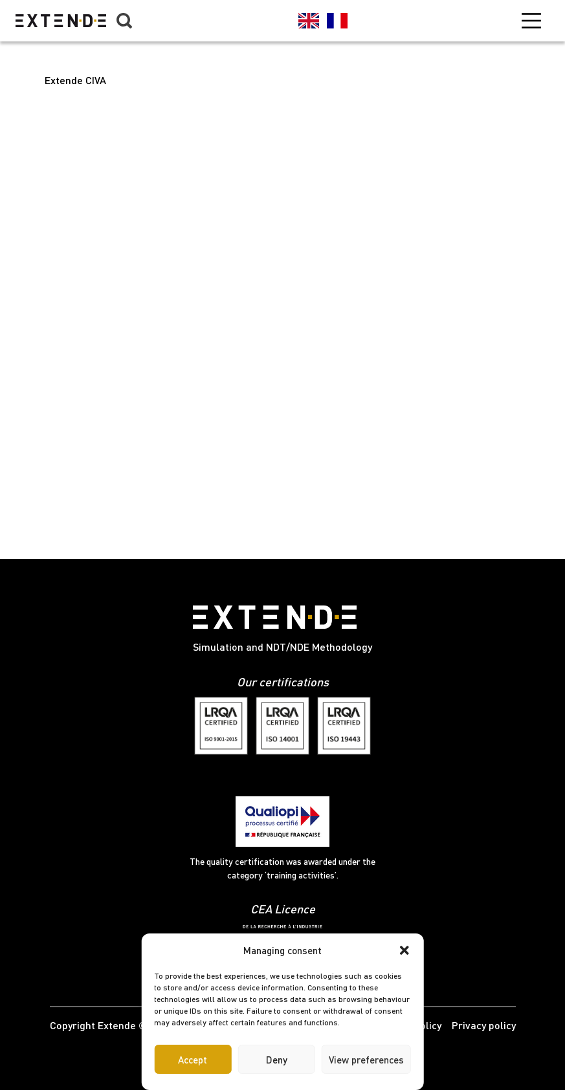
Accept (192, 1059)
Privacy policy (484, 1025)
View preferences (366, 1059)
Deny (276, 1059)
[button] (404, 950)
